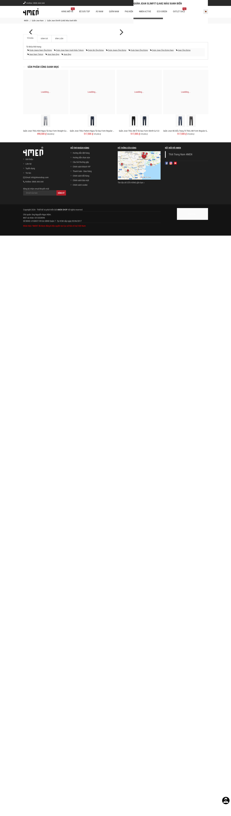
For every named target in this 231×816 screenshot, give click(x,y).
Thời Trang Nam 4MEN (180, 744)
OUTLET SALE (179, 10)
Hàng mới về (68, 10)
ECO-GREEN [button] (162, 11)
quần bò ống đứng (96, 640)
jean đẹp (67, 644)
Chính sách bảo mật (81, 770)
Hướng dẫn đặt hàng (81, 742)
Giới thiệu (202, 3)
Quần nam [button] (114, 11)
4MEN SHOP (62, 799)
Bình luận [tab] (59, 628)
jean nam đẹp (53, 644)
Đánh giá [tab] (44, 628)
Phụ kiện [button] (129, 11)
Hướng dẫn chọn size (81, 747)
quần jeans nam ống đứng (40, 640)
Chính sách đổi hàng (81, 765)
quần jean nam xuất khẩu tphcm (70, 640)
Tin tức (28, 762)
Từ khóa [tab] (30, 628)
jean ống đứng (184, 640)
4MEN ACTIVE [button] (145, 11)
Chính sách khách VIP (81, 756)
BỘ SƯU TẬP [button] (84, 11)
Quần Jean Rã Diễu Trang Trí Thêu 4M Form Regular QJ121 (185, 720)
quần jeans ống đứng (117, 640)
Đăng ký (61, 783)
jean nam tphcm (36, 644)
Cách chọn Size (165, 3)
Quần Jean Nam (38, 20)
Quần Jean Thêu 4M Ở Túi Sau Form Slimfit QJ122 (139, 720)
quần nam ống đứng (139, 640)
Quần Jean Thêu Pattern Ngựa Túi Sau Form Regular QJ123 (92, 720)
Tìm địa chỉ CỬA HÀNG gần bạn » (131, 772)
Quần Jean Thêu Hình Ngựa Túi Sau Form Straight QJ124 (45, 720)
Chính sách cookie (80, 774)
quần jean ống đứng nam (163, 640)
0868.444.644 (39, 3)
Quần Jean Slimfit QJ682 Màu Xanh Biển (62, 20)
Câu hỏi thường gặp (81, 752)
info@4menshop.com (40, 767)
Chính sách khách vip (184, 3)
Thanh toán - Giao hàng (82, 761)
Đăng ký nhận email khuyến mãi (44, 781)
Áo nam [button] (99, 11)
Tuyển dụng (30, 758)
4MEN (26, 20)
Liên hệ (28, 753)
